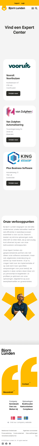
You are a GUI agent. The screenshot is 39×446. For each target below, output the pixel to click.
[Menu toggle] (32, 8)
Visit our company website (20, 422)
